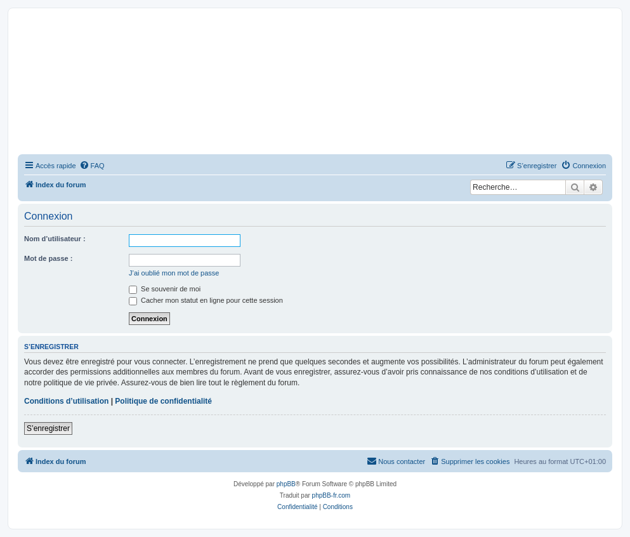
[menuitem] (92, 165)
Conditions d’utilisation (66, 401)
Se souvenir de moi (164, 289)
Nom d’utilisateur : (55, 238)
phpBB (286, 484)
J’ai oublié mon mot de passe (174, 273)
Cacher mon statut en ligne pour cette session (206, 300)
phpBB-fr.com (331, 495)
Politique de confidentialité (163, 401)
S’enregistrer (48, 428)
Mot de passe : (48, 258)
